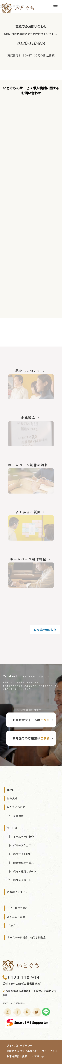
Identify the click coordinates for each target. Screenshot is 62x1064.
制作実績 (12, 798)
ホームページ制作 (23, 836)
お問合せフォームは (31, 720)
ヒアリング (38, 1056)
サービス (12, 828)
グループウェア (22, 845)
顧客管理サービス (23, 862)
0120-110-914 (21, 977)
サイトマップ (49, 1051)
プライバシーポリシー (20, 1045)
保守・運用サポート (24, 871)
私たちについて (16, 807)
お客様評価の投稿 (45, 630)
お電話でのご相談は (31, 738)
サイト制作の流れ (17, 908)
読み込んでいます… (31, 207)
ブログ (11, 925)
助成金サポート (22, 880)
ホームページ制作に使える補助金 (26, 937)
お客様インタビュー (18, 892)
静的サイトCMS (22, 854)
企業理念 (18, 816)
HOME (11, 790)
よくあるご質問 (16, 916)
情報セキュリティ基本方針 (22, 1051)
